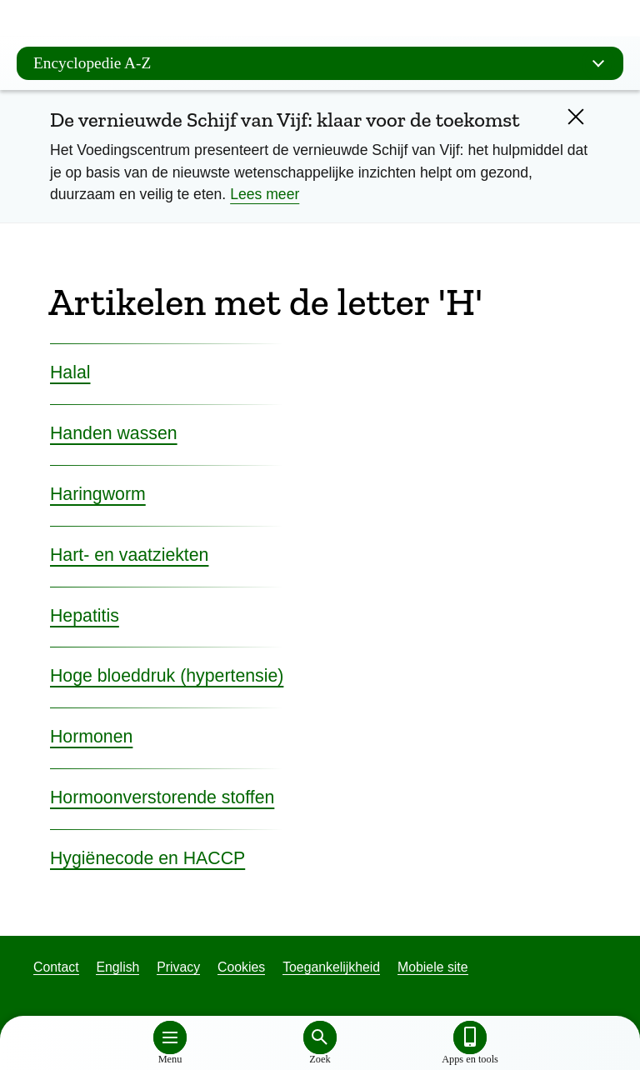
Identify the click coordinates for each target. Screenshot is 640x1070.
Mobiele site (433, 967)
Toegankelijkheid (331, 967)
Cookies (241, 967)
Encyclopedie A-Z (324, 63)
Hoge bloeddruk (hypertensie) (166, 676)
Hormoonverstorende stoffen (162, 798)
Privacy (178, 967)
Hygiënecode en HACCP (147, 858)
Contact (56, 967)
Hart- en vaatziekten (129, 555)
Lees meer (264, 194)
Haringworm (98, 494)
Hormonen (91, 737)
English (117, 967)
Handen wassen (114, 433)
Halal (70, 372)
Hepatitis (84, 616)
